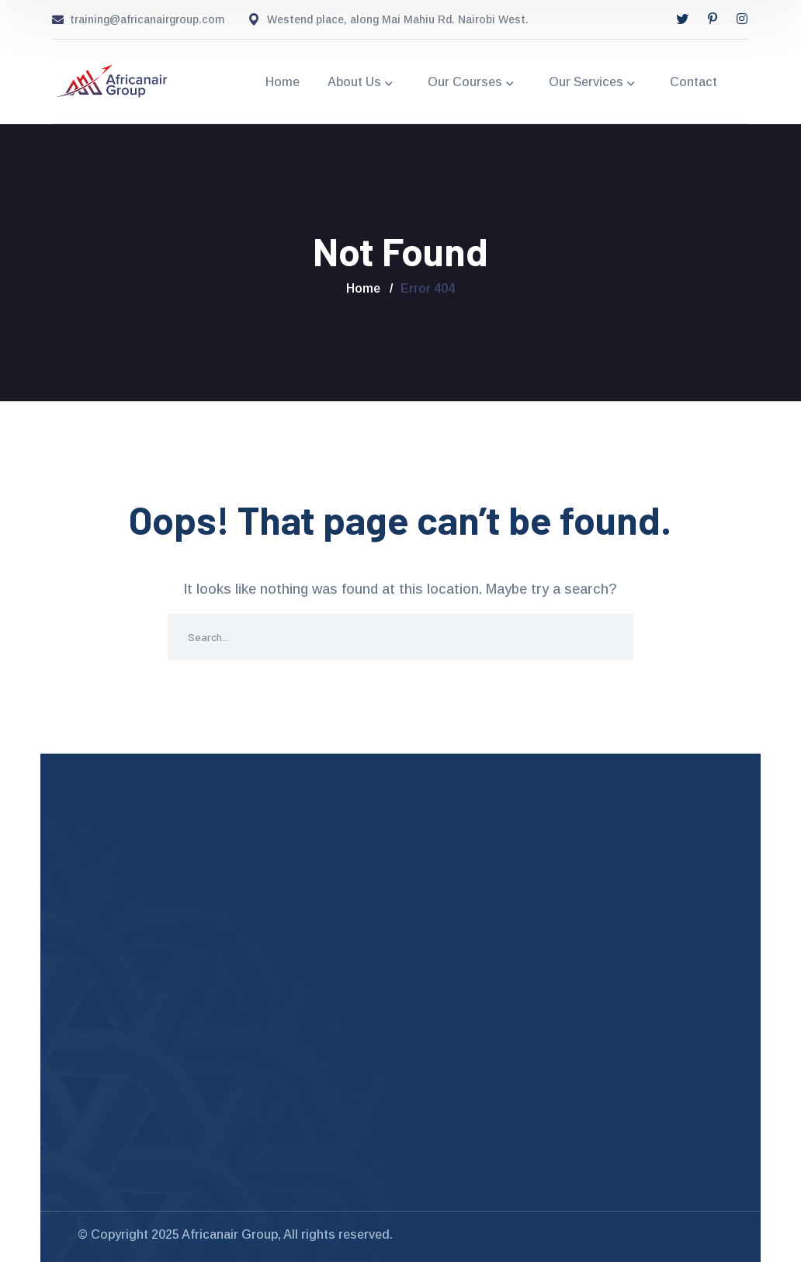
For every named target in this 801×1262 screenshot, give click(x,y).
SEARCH (610, 637)
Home (363, 288)
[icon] (682, 19)
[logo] (112, 80)
